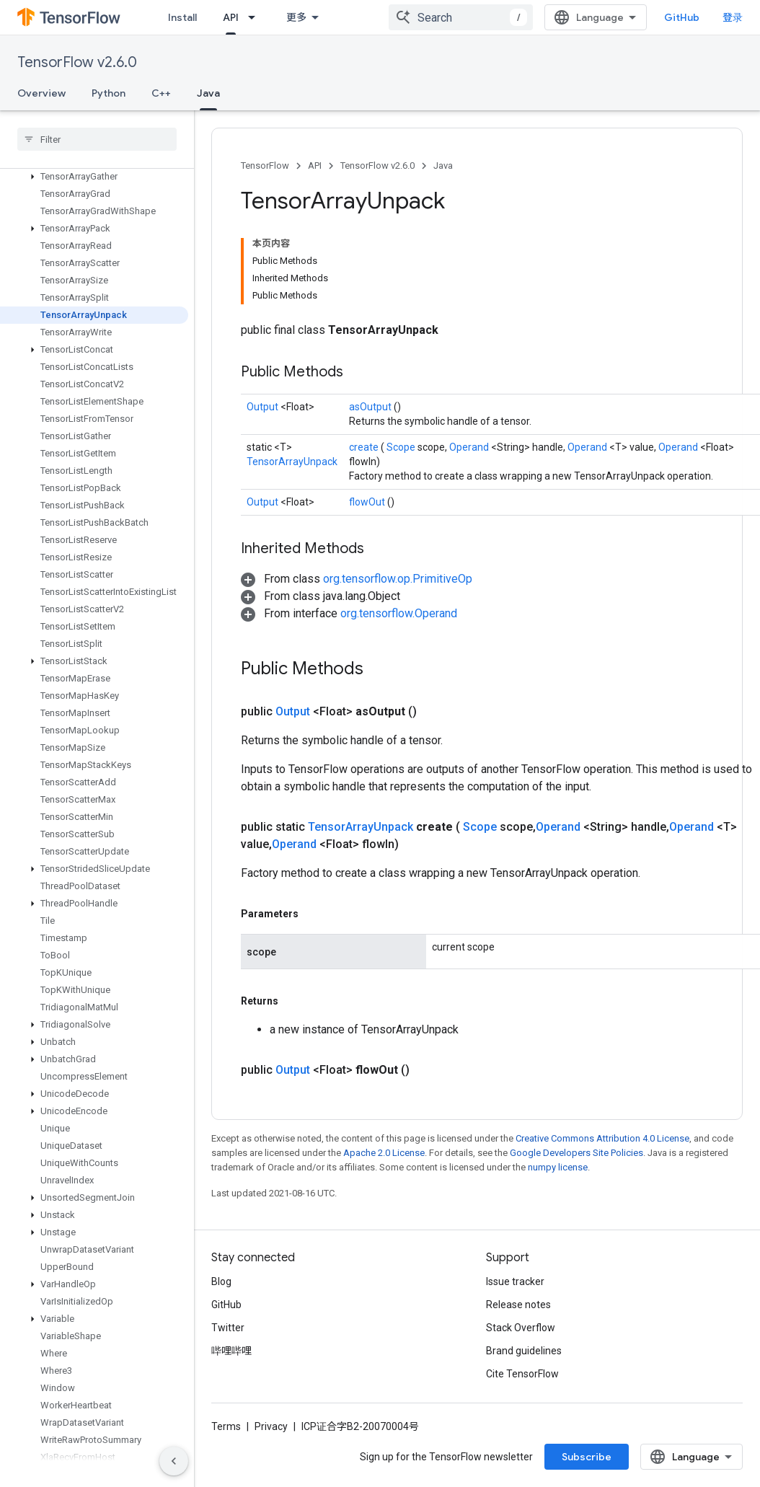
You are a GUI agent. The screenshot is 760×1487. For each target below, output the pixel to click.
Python (108, 93)
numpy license (558, 1167)
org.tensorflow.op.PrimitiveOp (397, 579)
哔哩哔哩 (231, 1350)
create (365, 447)
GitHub (681, 17)
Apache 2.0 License (384, 1152)
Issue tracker (515, 1281)
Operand (470, 447)
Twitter (227, 1327)
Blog (221, 1281)
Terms (226, 1426)
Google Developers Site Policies (576, 1152)
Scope (401, 447)
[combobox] (461, 17)
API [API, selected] (231, 17)
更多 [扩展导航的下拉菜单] (296, 17)
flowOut (368, 502)
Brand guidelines (524, 1350)
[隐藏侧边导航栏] (173, 1461)
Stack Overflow (520, 1327)
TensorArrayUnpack (292, 461)
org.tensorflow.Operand (398, 613)
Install (182, 17)
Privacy (271, 1426)
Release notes (518, 1304)
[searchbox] (97, 139)
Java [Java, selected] (208, 93)
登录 (733, 17)
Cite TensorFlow (522, 1374)
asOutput (371, 406)
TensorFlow (265, 165)
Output (263, 406)
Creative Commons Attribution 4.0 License (602, 1138)
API (315, 165)
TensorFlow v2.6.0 (77, 62)
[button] (94, 176)
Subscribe (586, 1456)
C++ (161, 93)
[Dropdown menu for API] (256, 17)
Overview (41, 93)
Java (443, 165)
